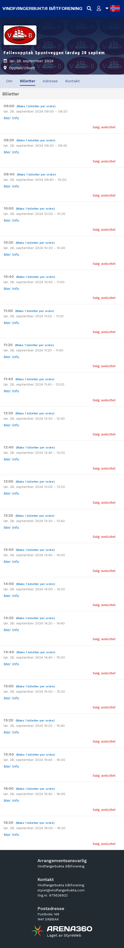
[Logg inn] (99, 9)
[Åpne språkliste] (113, 8)
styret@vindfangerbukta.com (61, 890)
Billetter (27, 81)
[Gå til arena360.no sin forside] (38, 931)
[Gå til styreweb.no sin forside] (64, 935)
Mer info (11, 118)
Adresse (50, 81)
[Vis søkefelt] (89, 9)
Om (9, 81)
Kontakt (72, 81)
